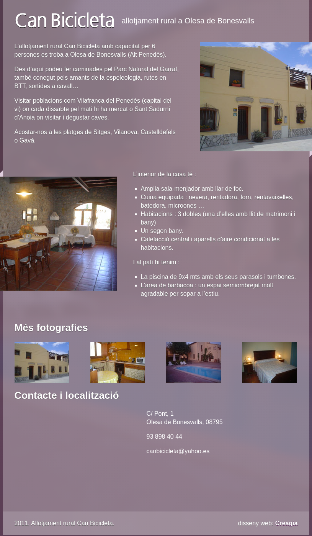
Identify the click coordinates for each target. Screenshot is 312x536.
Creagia (286, 523)
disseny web (255, 523)
